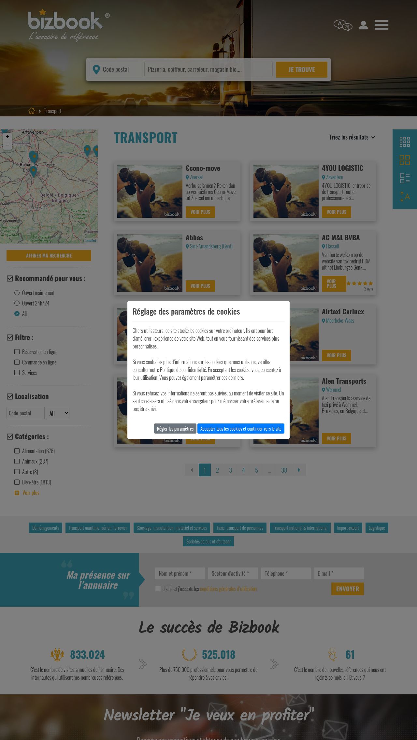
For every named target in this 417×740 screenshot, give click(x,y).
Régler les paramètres (175, 428)
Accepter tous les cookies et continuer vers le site (240, 428)
